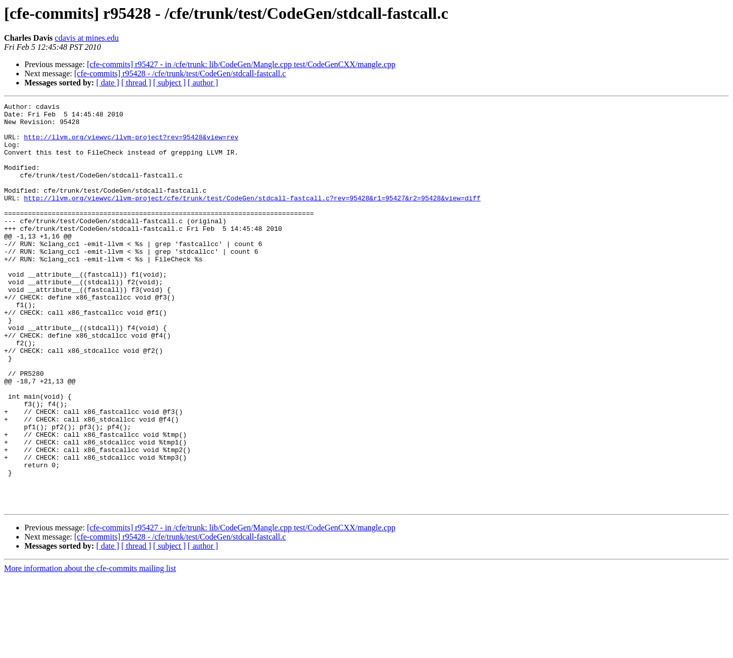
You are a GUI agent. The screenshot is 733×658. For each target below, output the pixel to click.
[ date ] (107, 82)
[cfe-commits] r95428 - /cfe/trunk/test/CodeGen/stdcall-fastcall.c (180, 73)
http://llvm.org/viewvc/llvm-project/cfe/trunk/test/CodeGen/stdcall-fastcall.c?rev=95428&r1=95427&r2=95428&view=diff (252, 217)
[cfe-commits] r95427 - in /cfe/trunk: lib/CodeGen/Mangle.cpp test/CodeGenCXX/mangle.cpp (241, 64)
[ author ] (203, 82)
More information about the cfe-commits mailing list (90, 649)
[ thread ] (136, 82)
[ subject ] (169, 82)
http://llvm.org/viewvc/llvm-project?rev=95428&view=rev (131, 144)
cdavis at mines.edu (87, 38)
